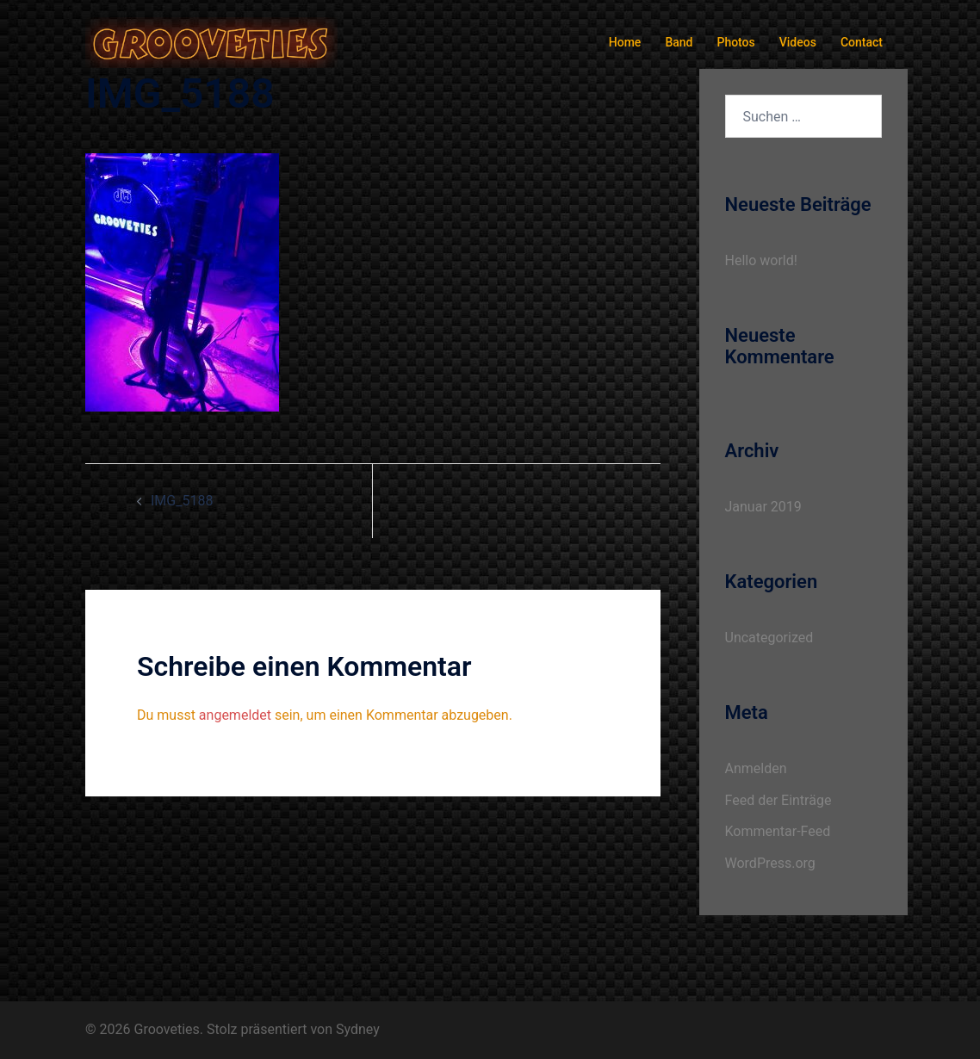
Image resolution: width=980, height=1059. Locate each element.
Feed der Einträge (778, 800)
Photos (735, 42)
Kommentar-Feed (778, 831)
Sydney (358, 1029)
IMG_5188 (182, 500)
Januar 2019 (763, 507)
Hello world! (761, 260)
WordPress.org (770, 863)
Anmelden (756, 768)
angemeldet (235, 715)
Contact (861, 42)
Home (625, 42)
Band (678, 42)
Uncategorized (769, 637)
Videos (797, 42)
